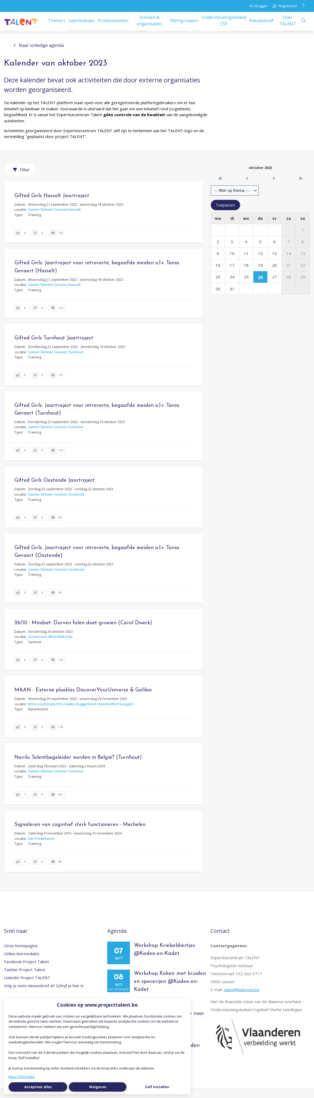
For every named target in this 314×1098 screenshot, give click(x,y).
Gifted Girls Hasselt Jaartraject (51, 205)
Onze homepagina (20, 955)
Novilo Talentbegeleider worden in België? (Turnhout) (78, 766)
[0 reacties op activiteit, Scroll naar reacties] (39, 242)
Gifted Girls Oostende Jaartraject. (55, 490)
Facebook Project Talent (26, 971)
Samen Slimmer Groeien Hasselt (54, 218)
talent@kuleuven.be (242, 999)
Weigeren (97, 1086)
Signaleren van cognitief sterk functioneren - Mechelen (79, 834)
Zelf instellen (157, 1086)
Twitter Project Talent (24, 979)
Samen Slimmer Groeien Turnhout (55, 361)
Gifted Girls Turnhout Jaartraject (53, 347)
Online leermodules (21, 963)
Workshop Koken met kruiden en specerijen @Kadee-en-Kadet (170, 991)
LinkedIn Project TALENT (27, 987)
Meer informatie (22, 1076)
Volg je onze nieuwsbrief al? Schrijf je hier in (44, 995)
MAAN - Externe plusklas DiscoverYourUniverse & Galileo (83, 699)
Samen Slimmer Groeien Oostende (56, 503)
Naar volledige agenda (38, 55)
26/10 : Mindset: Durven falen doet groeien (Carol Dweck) (83, 632)
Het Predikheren (41, 847)
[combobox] (235, 200)
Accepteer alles (38, 1086)
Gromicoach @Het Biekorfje (50, 645)
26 (260, 286)
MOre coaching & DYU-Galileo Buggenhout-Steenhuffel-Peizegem (80, 713)
